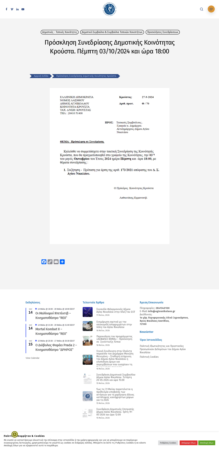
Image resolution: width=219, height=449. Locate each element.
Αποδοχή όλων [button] (206, 443)
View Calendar (32, 358)
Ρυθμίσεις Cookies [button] (168, 443)
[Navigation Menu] (211, 9)
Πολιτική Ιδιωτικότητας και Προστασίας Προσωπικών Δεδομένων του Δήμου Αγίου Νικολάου (163, 349)
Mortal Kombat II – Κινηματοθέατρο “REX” (51, 331)
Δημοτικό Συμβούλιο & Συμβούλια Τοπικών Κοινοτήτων (112, 32)
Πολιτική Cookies (149, 356)
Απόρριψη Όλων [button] (188, 443)
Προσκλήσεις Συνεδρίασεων (162, 32)
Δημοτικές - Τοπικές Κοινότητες (59, 32)
